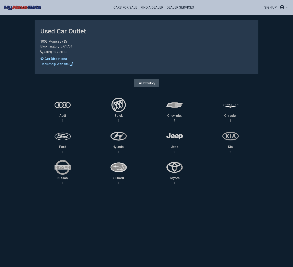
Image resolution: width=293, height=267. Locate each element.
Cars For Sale (125, 7)
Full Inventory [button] (146, 83)
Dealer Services (180, 7)
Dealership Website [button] (56, 64)
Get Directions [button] (53, 59)
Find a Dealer (151, 7)
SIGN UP (270, 7)
